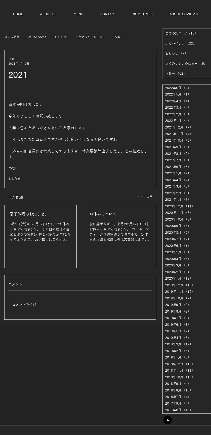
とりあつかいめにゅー (90, 36)
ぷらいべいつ (37, 36)
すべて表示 (144, 196)
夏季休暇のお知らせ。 (29, 214)
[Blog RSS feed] (167, 420)
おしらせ (61, 36)
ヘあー (118, 36)
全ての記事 (11, 36)
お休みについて (102, 214)
